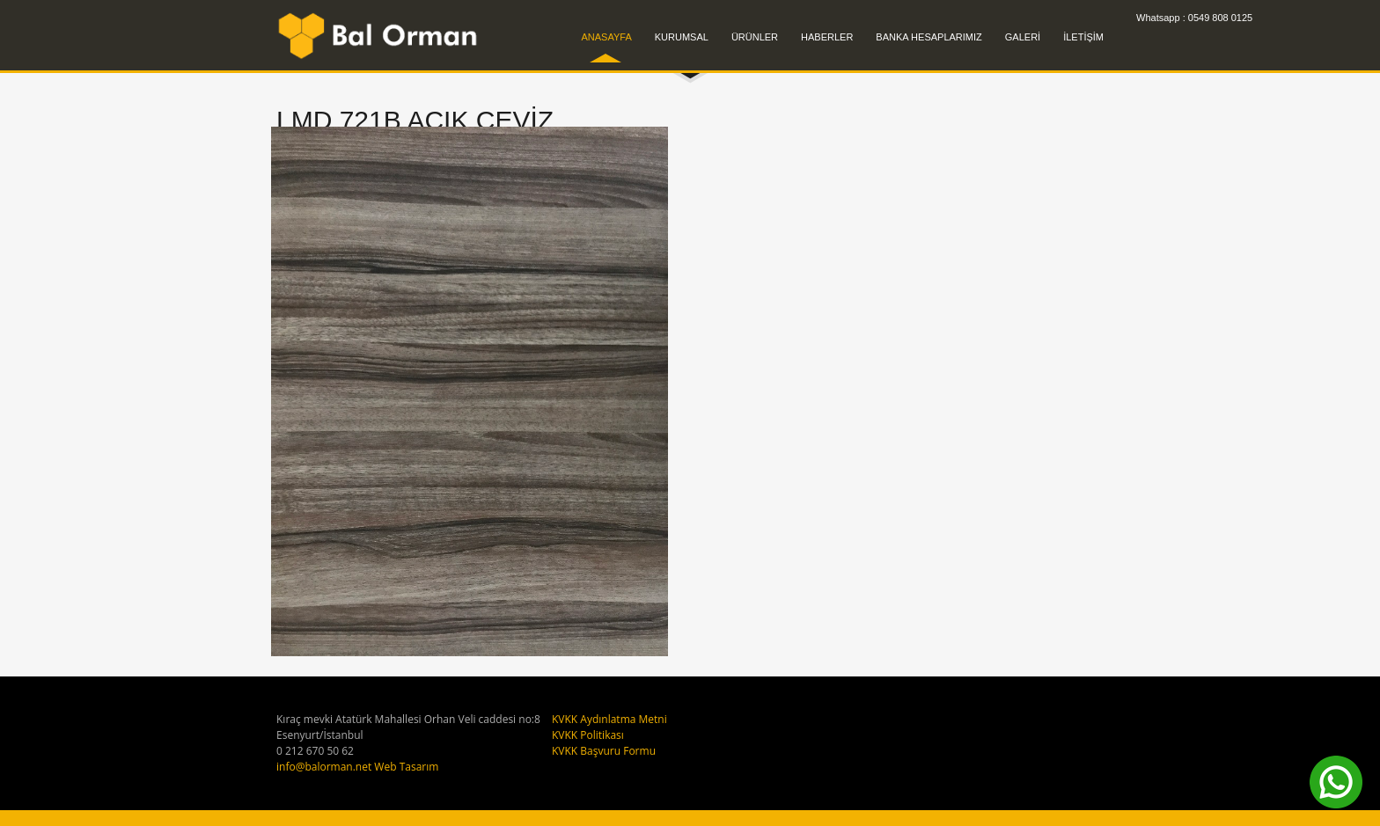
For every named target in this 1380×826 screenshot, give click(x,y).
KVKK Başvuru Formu (604, 750)
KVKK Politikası (588, 734)
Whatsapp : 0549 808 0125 (1194, 17)
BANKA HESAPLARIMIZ (928, 37)
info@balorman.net (323, 766)
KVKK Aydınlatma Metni (609, 719)
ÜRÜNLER (754, 37)
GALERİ (1022, 37)
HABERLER (827, 37)
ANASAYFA (606, 37)
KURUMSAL (681, 37)
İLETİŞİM (1083, 37)
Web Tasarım (406, 766)
